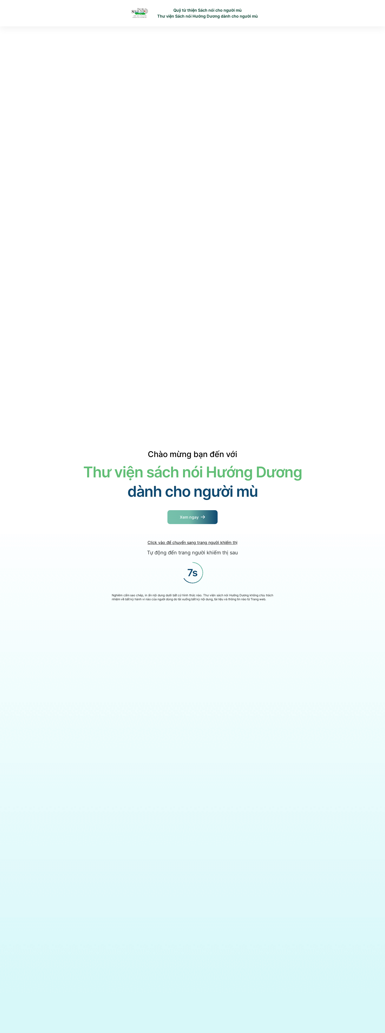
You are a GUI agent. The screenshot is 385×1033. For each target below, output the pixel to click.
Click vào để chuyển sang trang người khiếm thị (192, 542)
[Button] (192, 517)
